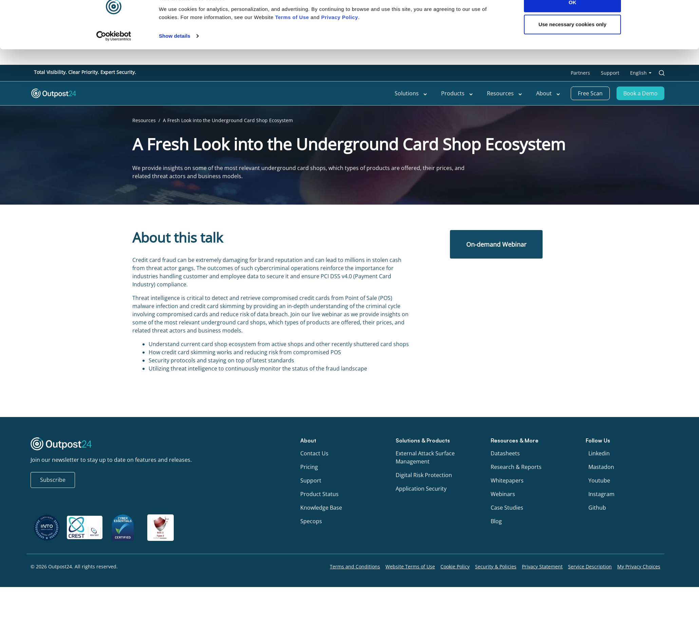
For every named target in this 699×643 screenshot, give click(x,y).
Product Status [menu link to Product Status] (319, 494)
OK (573, 18)
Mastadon (601, 467)
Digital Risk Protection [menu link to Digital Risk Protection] (424, 475)
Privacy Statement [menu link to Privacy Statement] (542, 566)
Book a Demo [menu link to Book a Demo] (640, 93)
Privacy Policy (339, 33)
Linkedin (599, 453)
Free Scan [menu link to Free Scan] (590, 93)
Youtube (599, 480)
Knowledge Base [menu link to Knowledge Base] (321, 507)
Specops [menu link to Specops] (311, 521)
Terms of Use (292, 33)
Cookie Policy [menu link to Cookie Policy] (455, 566)
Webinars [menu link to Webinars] (503, 494)
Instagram (601, 494)
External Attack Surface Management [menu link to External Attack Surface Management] (425, 457)
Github (597, 507)
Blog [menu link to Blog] (496, 521)
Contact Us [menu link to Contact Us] (314, 453)
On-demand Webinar (496, 244)
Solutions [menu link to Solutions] (411, 93)
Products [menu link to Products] (457, 93)
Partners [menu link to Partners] (580, 73)
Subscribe (52, 480)
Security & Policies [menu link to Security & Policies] (495, 566)
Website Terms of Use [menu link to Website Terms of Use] (410, 566)
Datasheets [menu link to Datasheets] (505, 453)
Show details (174, 51)
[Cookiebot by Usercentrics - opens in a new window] (114, 51)
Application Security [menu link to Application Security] (421, 488)
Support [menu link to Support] (610, 73)
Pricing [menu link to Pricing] (309, 467)
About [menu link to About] (548, 93)
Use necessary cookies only (572, 40)
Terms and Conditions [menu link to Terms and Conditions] (355, 566)
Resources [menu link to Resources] (505, 93)
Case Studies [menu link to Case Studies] (507, 507)
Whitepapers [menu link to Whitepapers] (507, 480)
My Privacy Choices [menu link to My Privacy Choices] (638, 566)
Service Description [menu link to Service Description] (590, 566)
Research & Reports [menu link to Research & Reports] (516, 467)
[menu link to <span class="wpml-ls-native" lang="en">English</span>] (641, 73)
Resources (144, 120)
